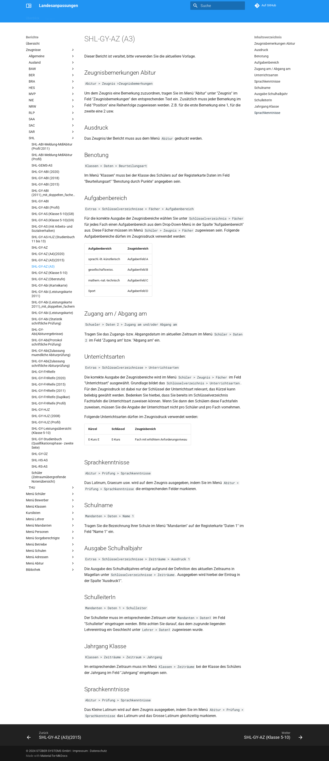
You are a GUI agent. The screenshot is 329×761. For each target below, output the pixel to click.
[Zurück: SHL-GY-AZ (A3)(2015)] (55, 736)
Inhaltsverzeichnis (268, 37)
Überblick (32, 17)
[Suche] (217, 5)
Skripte (50, 17)
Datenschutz (98, 751)
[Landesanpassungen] (28, 5)
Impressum (80, 751)
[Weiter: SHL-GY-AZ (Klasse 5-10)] (272, 736)
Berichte (66, 17)
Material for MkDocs (53, 755)
